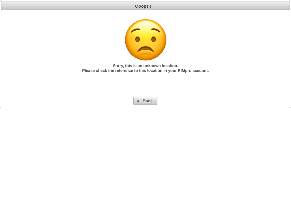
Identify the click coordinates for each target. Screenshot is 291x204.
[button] (145, 101)
